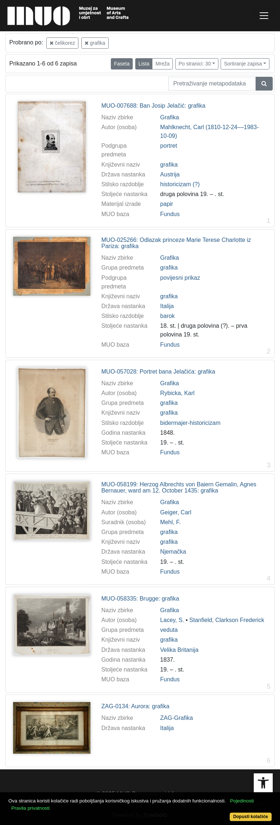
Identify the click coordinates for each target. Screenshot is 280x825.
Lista (144, 64)
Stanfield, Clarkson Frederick (226, 620)
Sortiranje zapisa (243, 64)
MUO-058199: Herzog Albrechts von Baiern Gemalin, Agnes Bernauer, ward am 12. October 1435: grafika (178, 487)
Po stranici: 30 (195, 64)
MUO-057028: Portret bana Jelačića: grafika (158, 371)
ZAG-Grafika (176, 718)
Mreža (162, 64)
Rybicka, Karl (177, 393)
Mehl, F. (170, 522)
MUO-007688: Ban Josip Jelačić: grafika (153, 106)
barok (167, 316)
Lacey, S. (172, 620)
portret (168, 146)
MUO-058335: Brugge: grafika (140, 598)
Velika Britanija (179, 650)
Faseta (122, 64)
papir (166, 204)
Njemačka (173, 552)
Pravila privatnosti (30, 808)
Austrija (169, 174)
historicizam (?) (179, 184)
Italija (167, 306)
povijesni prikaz (180, 278)
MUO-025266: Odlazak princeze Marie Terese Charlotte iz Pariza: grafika (176, 243)
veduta (169, 630)
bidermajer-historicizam (190, 423)
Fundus (169, 214)
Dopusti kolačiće (250, 816)
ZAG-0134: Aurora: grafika (135, 706)
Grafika (169, 117)
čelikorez (62, 43)
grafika (95, 43)
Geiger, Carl (175, 512)
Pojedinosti (242, 801)
